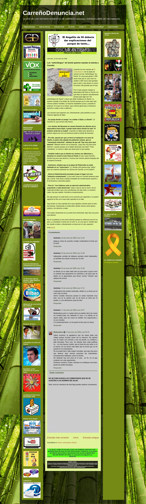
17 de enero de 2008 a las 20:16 (77, 332)
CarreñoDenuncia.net (53, 12)
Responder (57, 246)
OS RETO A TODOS (31, 148)
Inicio (75, 437)
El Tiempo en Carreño (111, 262)
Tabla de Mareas (44, 27)
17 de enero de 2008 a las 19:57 (72, 310)
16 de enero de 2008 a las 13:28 (72, 268)
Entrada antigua (91, 437)
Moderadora (58, 332)
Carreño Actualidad (97, 27)
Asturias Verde (59, 27)
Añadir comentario (56, 373)
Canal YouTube (113, 27)
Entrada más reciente (58, 437)
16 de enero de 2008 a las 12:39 (72, 253)
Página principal (29, 27)
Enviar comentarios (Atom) (67, 442)
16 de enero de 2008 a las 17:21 (72, 288)
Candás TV (82, 27)
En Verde (72, 27)
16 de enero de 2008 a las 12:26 (72, 238)
